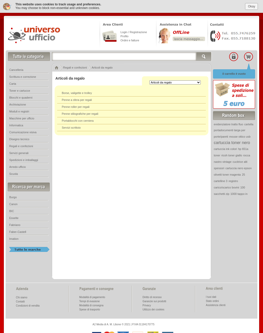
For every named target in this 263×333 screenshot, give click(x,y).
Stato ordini (212, 300)
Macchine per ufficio (21, 118)
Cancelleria (16, 69)
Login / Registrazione (133, 31)
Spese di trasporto (89, 309)
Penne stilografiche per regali (80, 113)
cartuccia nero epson (238, 167)
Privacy (147, 305)
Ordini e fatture (129, 40)
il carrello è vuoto (234, 73)
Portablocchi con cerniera (78, 120)
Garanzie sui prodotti (154, 301)
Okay (251, 6)
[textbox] (132, 56)
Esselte (13, 217)
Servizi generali (18, 152)
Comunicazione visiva (22, 132)
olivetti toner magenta (227, 174)
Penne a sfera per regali (77, 99)
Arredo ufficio (17, 166)
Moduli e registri (19, 111)
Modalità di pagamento (92, 297)
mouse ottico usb (239, 136)
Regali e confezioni (21, 145)
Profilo (124, 35)
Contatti (20, 301)
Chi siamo (21, 297)
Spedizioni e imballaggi (23, 159)
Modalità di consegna (91, 305)
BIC (11, 210)
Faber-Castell (17, 231)
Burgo (13, 196)
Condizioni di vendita (27, 305)
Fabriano (14, 224)
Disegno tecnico (19, 138)
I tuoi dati (211, 296)
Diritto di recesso (152, 297)
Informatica (16, 125)
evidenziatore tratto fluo (228, 124)
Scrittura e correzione (22, 76)
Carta (12, 83)
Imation (13, 238)
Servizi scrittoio (71, 127)
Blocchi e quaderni (21, 97)
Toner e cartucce (19, 90)
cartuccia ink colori (225, 148)
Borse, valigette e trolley (77, 92)
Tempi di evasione (89, 301)
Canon (13, 203)
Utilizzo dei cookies (153, 309)
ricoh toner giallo (231, 155)
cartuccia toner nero (232, 142)
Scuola (13, 173)
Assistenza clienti (216, 304)
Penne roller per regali (75, 106)
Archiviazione (17, 104)
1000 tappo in (239, 193)
